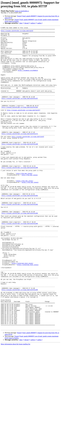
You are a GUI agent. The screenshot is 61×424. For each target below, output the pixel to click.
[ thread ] (26, 23)
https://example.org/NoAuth (28, 79)
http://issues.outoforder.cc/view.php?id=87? (23, 127)
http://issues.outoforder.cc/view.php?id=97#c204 (20, 263)
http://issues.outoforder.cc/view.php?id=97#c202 (20, 240)
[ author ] (39, 23)
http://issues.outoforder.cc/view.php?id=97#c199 (20, 167)
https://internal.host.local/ (22, 310)
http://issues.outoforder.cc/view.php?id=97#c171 (20, 155)
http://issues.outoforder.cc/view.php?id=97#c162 (20, 123)
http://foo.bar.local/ (24, 203)
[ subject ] (33, 23)
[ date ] (21, 23)
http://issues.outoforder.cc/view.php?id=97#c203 (20, 250)
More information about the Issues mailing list (15, 404)
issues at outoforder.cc (22, 11)
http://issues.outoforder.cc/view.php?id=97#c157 (20, 113)
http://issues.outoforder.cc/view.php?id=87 (28, 159)
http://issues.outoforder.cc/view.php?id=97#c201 (20, 229)
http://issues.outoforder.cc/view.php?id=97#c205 (20, 342)
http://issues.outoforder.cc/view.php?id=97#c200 (20, 196)
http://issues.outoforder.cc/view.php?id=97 (17, 31)
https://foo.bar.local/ (24, 212)
